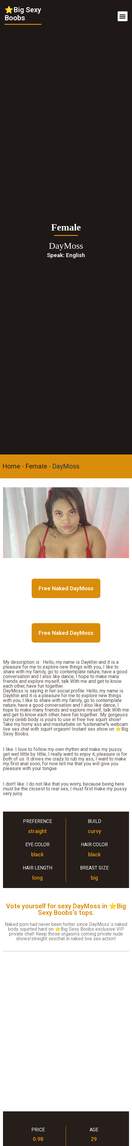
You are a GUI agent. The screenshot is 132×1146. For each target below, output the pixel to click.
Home (11, 466)
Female (36, 466)
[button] (123, 16)
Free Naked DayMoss (66, 588)
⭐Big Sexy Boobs (22, 14)
